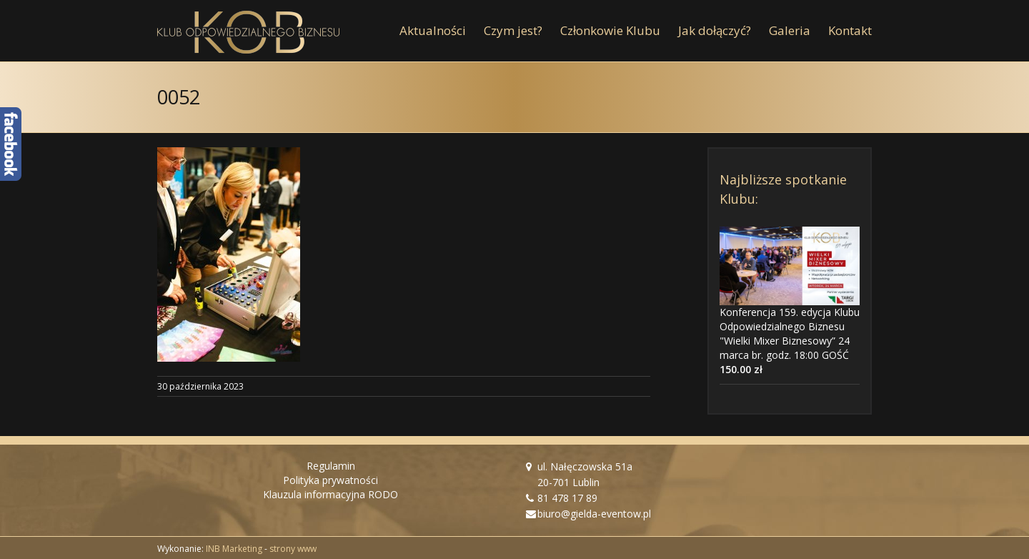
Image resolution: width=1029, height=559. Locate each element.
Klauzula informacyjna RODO (330, 494)
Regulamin (331, 466)
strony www (293, 549)
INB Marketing (234, 549)
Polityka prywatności (330, 480)
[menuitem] (441, 30)
